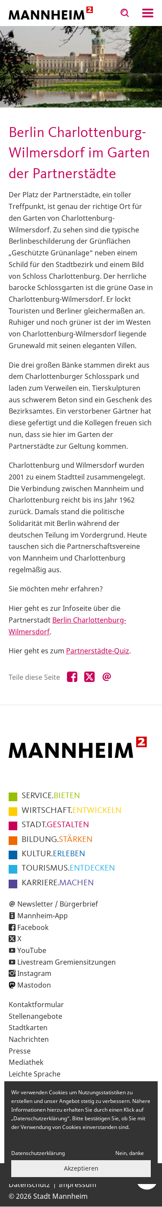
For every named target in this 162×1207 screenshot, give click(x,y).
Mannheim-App (42, 915)
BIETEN (51, 796)
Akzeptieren (81, 1168)
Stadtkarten (28, 1027)
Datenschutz (29, 1184)
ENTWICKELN (71, 810)
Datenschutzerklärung (38, 1153)
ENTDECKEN (68, 868)
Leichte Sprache (34, 1074)
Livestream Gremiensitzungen (66, 962)
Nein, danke (129, 1153)
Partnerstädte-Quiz (97, 651)
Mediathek (26, 1062)
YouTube (31, 950)
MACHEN (58, 883)
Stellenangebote (35, 1016)
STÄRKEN (57, 839)
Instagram (34, 973)
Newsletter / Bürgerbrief (57, 904)
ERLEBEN (53, 854)
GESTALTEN (55, 825)
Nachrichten (29, 1039)
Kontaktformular (36, 1004)
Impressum (77, 1184)
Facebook (33, 927)
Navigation (147, 13)
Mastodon (34, 985)
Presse (20, 1051)
